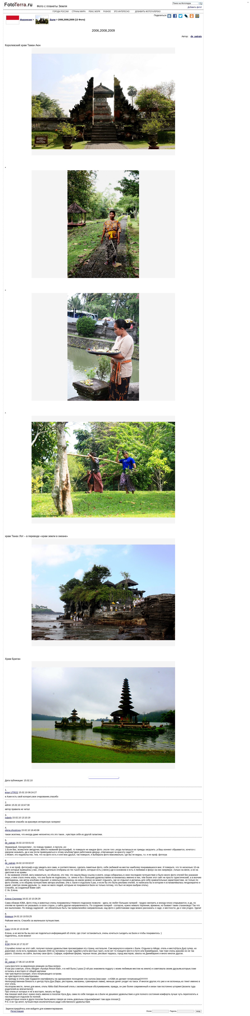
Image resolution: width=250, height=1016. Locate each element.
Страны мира (78, 11)
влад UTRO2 (11, 792)
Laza (7, 929)
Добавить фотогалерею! (148, 11)
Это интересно (121, 11)
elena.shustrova (13, 830)
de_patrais (10, 843)
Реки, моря (94, 11)
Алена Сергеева (13, 898)
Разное (107, 11)
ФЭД (7, 944)
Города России (60, 11)
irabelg (8, 817)
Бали (45, 19)
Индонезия (19, 19)
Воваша (9, 916)
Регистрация (17, 1011)
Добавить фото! (195, 7)
